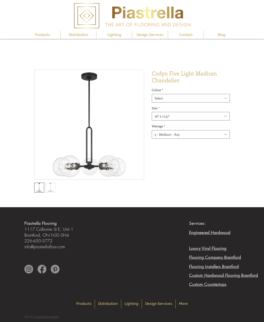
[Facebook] (42, 269)
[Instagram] (28, 269)
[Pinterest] (55, 269)
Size (155, 108)
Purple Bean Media (46, 317)
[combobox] (191, 98)
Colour (157, 90)
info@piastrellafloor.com (44, 247)
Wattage (158, 126)
